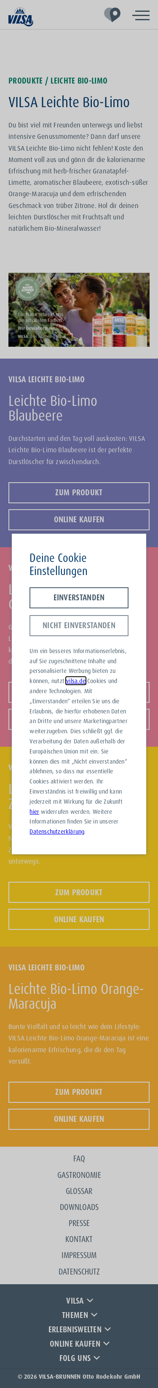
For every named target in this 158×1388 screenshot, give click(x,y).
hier (34, 811)
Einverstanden (79, 597)
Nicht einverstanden (79, 625)
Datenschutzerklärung (56, 831)
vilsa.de (76, 680)
